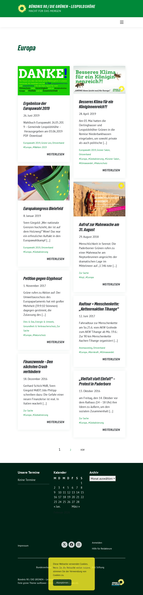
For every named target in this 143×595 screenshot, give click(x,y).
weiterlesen (55, 154)
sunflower (42, 583)
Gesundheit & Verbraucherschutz (39, 326)
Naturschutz (101, 163)
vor (82, 449)
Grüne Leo (46, 142)
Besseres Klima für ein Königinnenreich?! (96, 104)
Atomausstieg (85, 347)
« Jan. (57, 506)
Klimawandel (86, 163)
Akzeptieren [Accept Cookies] (62, 582)
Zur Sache (84, 272)
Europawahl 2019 (31, 142)
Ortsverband (58, 142)
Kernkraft (94, 352)
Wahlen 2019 (40, 147)
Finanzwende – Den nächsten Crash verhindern (38, 366)
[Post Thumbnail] (44, 80)
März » (76, 506)
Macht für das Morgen (45, 11)
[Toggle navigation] (121, 22)
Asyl (82, 277)
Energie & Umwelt (44, 321)
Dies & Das (28, 321)
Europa (28, 147)
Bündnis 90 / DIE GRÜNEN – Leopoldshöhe (62, 6)
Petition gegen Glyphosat (42, 278)
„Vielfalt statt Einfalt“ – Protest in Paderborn (97, 381)
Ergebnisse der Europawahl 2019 (36, 106)
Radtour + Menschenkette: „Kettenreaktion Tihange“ (99, 306)
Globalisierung (97, 158)
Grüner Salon (103, 150)
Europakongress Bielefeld (43, 208)
